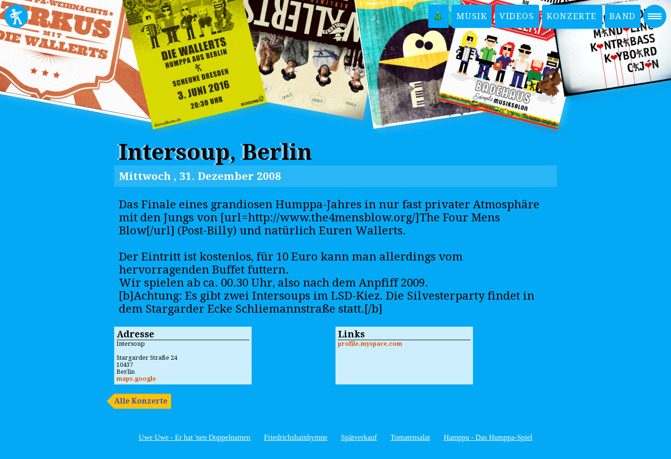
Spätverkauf (359, 437)
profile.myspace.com (370, 343)
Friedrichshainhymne (296, 437)
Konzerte (572, 16)
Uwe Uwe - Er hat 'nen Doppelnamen (194, 437)
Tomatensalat (410, 437)
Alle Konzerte (140, 401)
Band (622, 16)
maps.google (136, 378)
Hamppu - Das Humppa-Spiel (488, 437)
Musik (471, 16)
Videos (517, 16)
